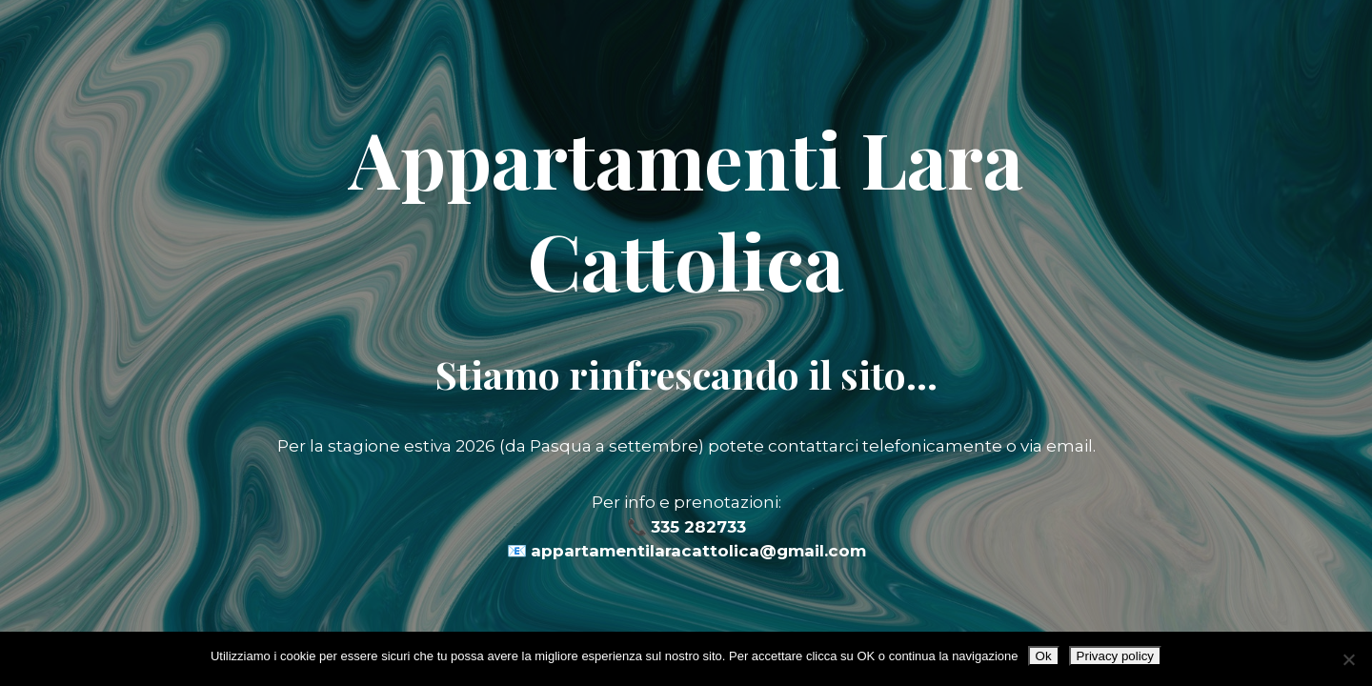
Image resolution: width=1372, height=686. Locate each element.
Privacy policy (1115, 656)
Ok (1044, 656)
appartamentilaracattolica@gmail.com (698, 550)
